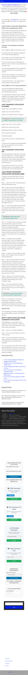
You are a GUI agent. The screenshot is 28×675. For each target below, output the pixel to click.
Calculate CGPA (14, 498)
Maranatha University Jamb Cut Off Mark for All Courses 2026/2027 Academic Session (14, 391)
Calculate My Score (14, 476)
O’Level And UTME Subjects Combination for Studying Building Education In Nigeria (13, 403)
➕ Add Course (10, 516)
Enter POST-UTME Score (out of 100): (13, 471)
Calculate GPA (14, 519)
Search (14, 607)
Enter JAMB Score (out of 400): (12, 466)
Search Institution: (10, 590)
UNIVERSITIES (14, 19)
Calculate (14, 540)
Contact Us (7, 658)
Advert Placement (9, 660)
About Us (7, 665)
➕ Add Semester (10, 495)
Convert (14, 561)
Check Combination (14, 578)
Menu (2, 1)
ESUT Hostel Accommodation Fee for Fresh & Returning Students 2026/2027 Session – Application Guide (13, 397)
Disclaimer (7, 663)
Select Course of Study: (11, 572)
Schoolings (11, 413)
